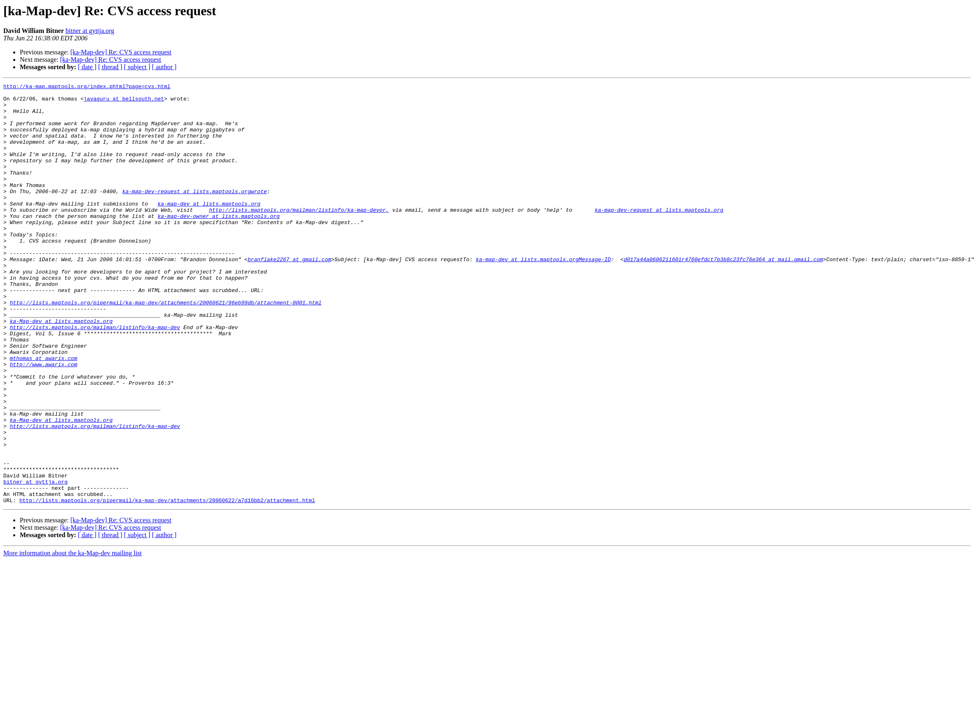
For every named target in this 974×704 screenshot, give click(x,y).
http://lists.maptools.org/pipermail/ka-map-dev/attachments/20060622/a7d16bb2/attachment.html (167, 584)
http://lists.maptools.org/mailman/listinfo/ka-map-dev (95, 376)
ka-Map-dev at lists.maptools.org (61, 369)
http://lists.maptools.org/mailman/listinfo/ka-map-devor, (299, 235)
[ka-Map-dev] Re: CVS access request (120, 52)
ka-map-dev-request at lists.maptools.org (659, 235)
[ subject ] (137, 66)
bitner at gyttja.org (90, 30)
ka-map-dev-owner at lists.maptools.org (218, 243)
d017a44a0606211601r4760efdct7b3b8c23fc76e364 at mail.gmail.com (723, 295)
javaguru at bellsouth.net (124, 102)
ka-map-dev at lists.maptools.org (208, 228)
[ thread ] (110, 66)
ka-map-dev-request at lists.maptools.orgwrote (194, 213)
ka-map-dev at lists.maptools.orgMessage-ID (543, 295)
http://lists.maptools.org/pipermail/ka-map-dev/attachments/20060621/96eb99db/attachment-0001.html (166, 347)
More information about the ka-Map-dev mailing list (72, 637)
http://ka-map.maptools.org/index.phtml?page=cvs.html (87, 87)
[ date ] (87, 66)
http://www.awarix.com (43, 421)
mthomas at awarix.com (43, 413)
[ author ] (164, 66)
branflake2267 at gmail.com (289, 295)
